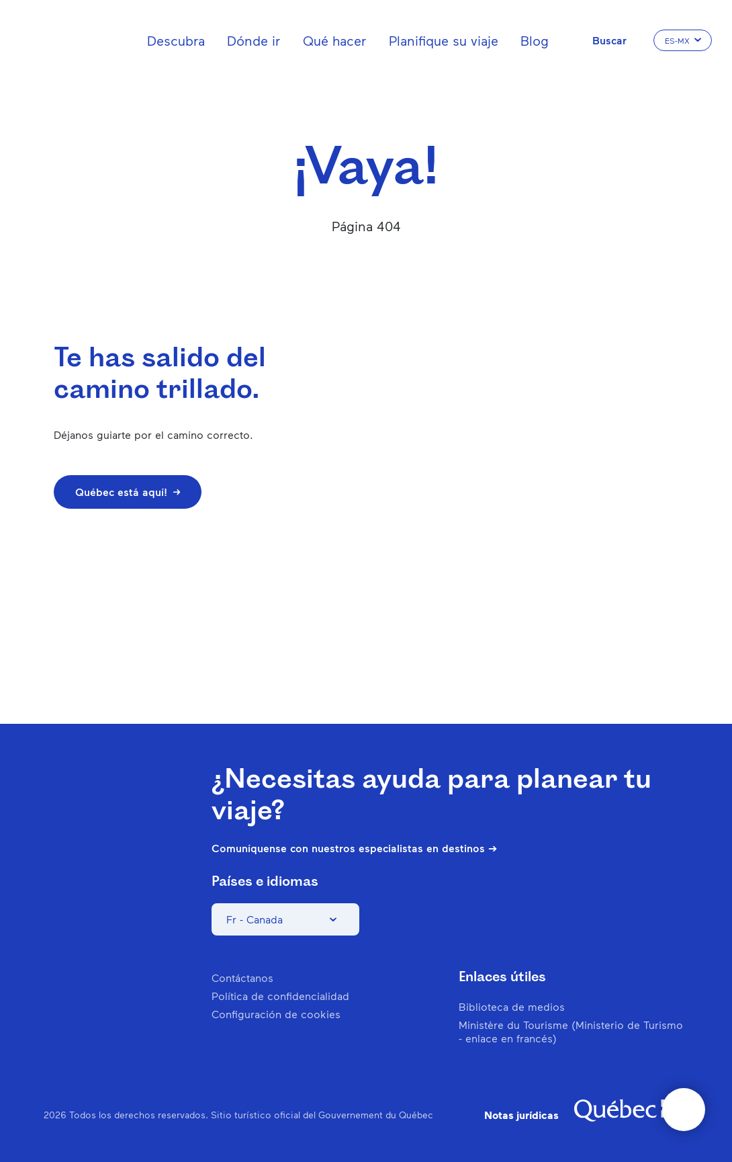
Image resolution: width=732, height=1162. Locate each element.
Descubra (176, 40)
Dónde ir (253, 40)
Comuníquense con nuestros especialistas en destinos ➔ (354, 848)
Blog (534, 40)
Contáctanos (242, 977)
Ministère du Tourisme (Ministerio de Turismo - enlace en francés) (571, 1031)
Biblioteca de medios (512, 1006)
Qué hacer (334, 40)
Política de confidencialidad (280, 995)
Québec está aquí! (127, 491)
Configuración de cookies (276, 1013)
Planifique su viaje (443, 40)
